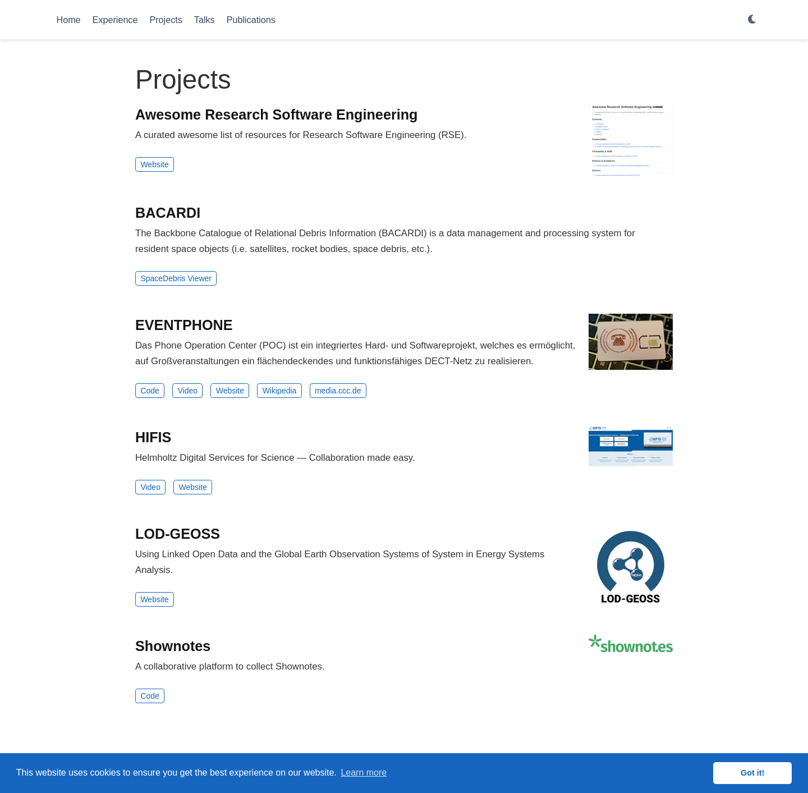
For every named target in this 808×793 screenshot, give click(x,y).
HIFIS (153, 437)
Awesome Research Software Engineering (276, 114)
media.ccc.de (338, 390)
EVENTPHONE (184, 325)
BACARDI (167, 213)
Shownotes (172, 646)
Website (154, 164)
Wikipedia (280, 390)
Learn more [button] (364, 772)
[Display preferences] (752, 19)
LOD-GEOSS (177, 534)
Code (149, 390)
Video (187, 390)
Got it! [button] (752, 772)
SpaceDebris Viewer (176, 278)
